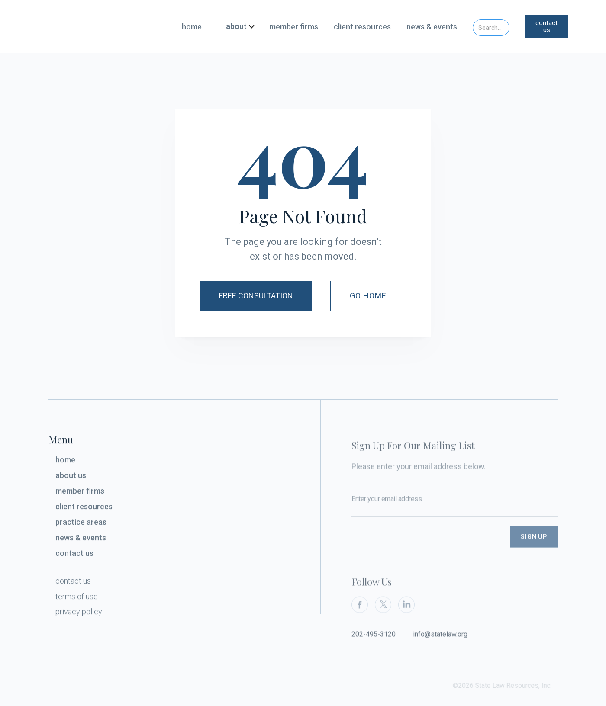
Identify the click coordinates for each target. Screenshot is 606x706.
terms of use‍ (76, 598)
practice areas (80, 524)
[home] (100, 26)
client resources (362, 26)
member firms (293, 26)
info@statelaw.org (440, 643)
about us (70, 477)
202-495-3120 (373, 643)
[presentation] (417, 551)
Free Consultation (256, 295)
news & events (431, 26)
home (192, 26)
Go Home (368, 295)
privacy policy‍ (78, 613)
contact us (546, 26)
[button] (237, 26)
